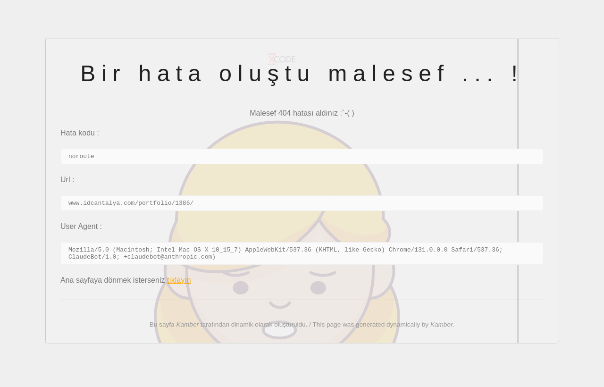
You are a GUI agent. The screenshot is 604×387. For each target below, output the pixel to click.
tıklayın (179, 286)
